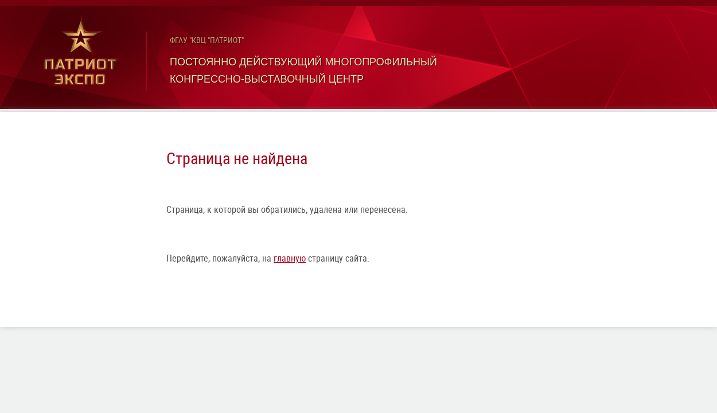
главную (290, 258)
